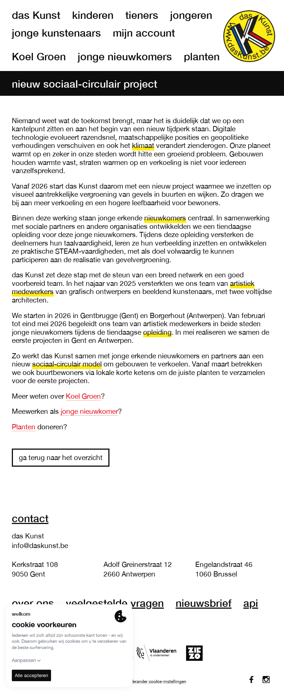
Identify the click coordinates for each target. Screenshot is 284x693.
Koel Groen (39, 56)
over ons (33, 603)
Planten (24, 427)
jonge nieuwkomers (125, 56)
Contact (30, 518)
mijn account (144, 32)
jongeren (191, 15)
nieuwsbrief (203, 603)
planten (202, 56)
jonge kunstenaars (56, 32)
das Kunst (36, 15)
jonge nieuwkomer (89, 411)
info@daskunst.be (40, 545)
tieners (141, 15)
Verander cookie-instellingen (158, 681)
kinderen (93, 15)
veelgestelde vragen (115, 603)
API (250, 603)
